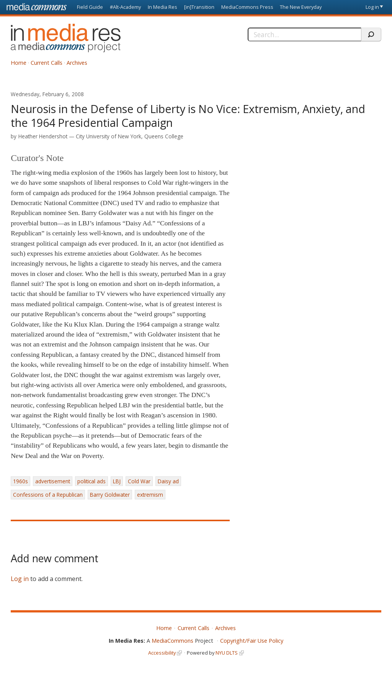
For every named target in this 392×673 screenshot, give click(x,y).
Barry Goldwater (110, 494)
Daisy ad (168, 481)
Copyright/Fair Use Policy (251, 640)
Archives (77, 62)
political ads (91, 481)
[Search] (304, 34)
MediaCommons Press (247, 6)
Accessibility (162, 652)
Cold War (139, 481)
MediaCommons (172, 640)
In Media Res (162, 6)
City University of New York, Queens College (129, 136)
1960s (20, 481)
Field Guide (90, 6)
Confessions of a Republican (48, 494)
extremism (150, 494)
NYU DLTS (227, 652)
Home (18, 62)
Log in (372, 6)
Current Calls (46, 62)
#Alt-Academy (125, 6)
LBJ (117, 481)
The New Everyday (301, 6)
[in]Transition (199, 6)
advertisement (52, 481)
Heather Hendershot (42, 136)
